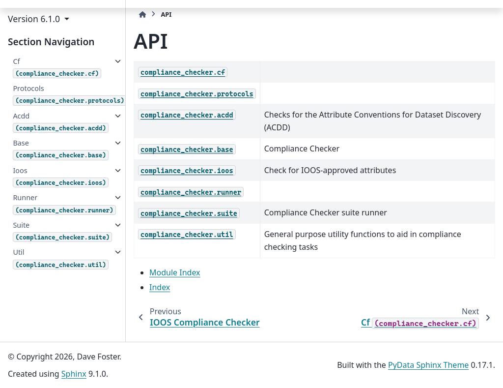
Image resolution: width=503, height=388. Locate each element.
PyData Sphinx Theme (428, 364)
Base (60, 149)
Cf (57, 67)
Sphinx (73, 373)
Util (60, 258)
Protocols (68, 94)
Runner (61, 203)
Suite (61, 231)
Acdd (60, 122)
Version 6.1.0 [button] (35, 19)
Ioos (60, 176)
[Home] (142, 14)
